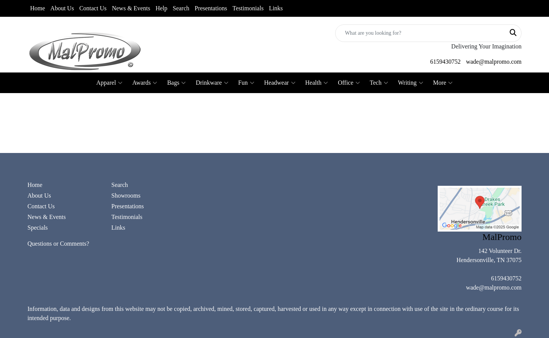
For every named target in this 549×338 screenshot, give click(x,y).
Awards (144, 82)
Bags (176, 82)
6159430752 (445, 61)
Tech (379, 82)
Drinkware (212, 82)
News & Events (131, 8)
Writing (410, 82)
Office (349, 82)
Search (181, 8)
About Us (62, 8)
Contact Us (93, 8)
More (443, 82)
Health (316, 82)
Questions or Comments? (58, 243)
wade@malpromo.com (494, 61)
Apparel (109, 82)
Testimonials (248, 8)
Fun (246, 82)
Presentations (211, 8)
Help (161, 8)
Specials (37, 227)
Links (276, 8)
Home (37, 8)
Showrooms (125, 195)
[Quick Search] (420, 33)
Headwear (279, 82)
